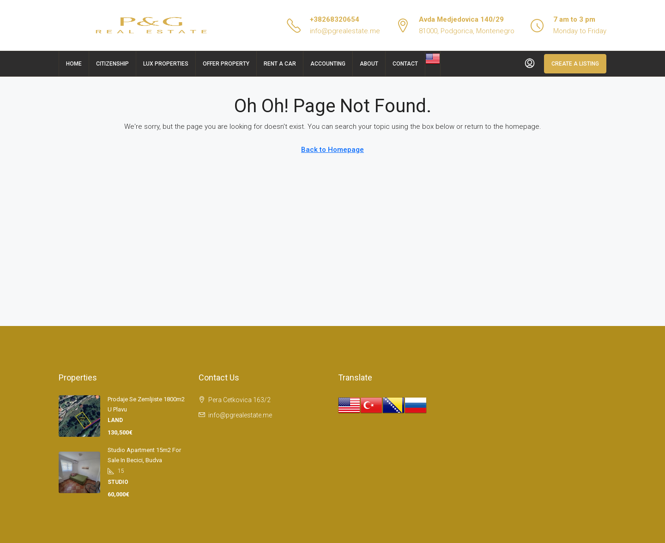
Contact (405, 63)
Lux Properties (165, 63)
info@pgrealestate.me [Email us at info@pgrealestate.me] (240, 415)
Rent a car (280, 63)
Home (74, 63)
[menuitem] (529, 63)
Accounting (327, 63)
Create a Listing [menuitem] (575, 63)
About (369, 63)
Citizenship (112, 63)
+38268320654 (334, 19)
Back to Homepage (332, 149)
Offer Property (226, 63)
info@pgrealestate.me (345, 31)
